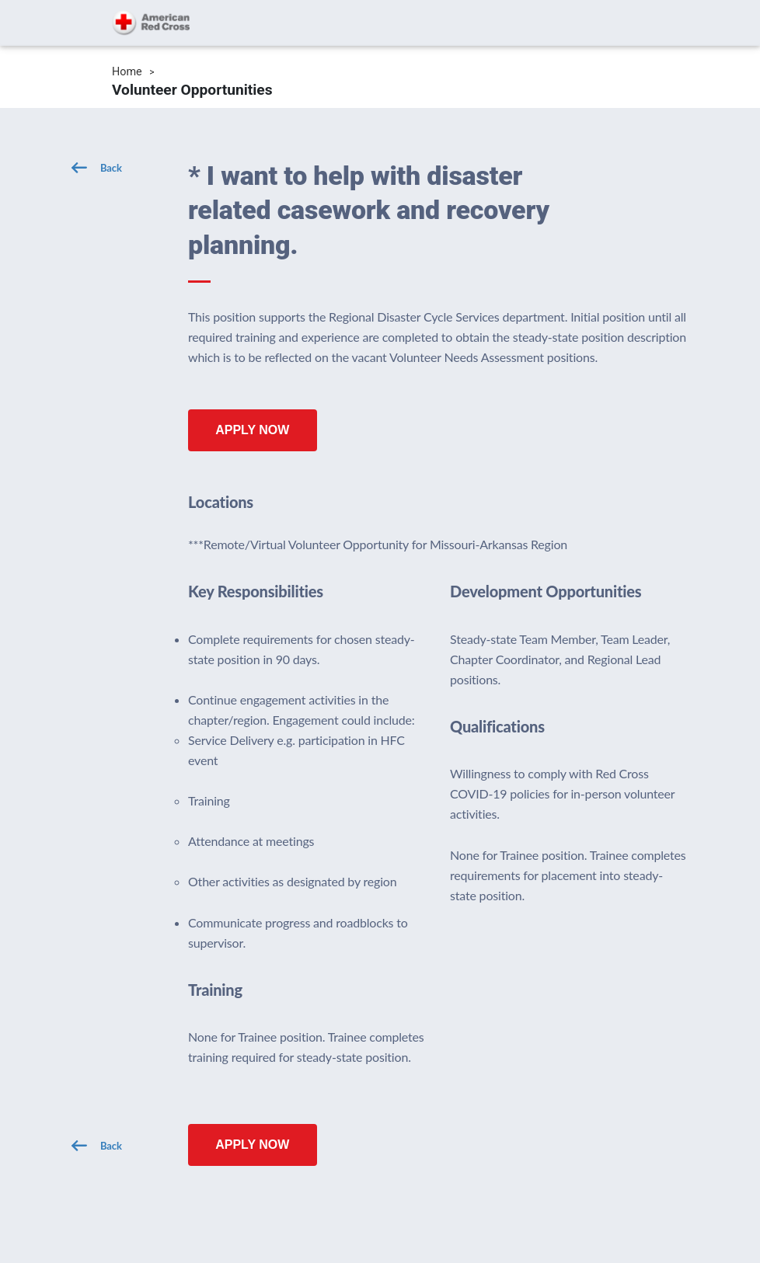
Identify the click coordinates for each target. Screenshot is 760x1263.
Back (111, 168)
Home (127, 71)
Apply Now (252, 430)
